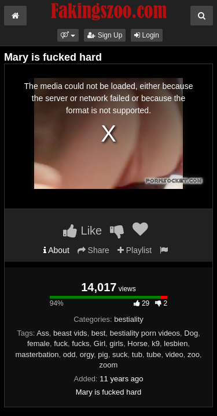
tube (153, 354)
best (98, 333)
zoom (109, 365)
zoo (193, 354)
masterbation (36, 354)
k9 (156, 343)
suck (120, 354)
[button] (68, 35)
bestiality (129, 319)
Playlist (134, 250)
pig (103, 354)
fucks (80, 343)
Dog (191, 333)
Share (93, 250)
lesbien (175, 343)
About (56, 250)
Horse (137, 343)
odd (69, 354)
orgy (87, 354)
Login (146, 35)
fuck (61, 343)
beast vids (70, 333)
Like (82, 230)
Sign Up (104, 35)
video (174, 354)
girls (116, 343)
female (38, 343)
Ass (42, 333)
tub (137, 354)
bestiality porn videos (145, 333)
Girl (99, 343)
